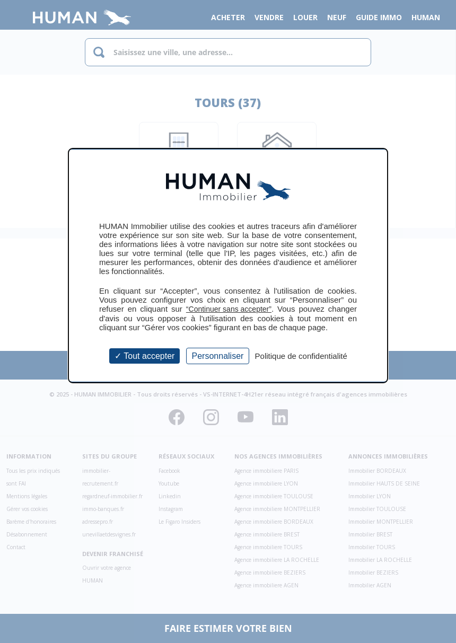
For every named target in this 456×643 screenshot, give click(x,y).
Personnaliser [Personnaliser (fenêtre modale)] (218, 355)
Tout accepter (144, 355)
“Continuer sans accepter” (228, 309)
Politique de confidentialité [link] (301, 355)
